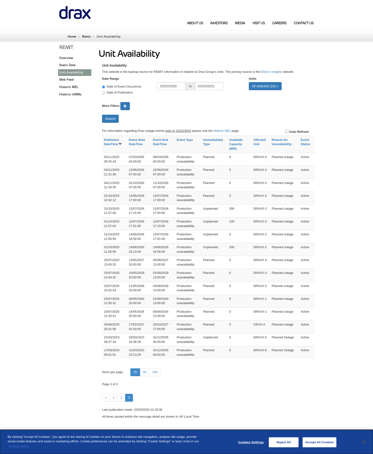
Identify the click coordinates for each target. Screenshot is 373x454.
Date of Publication (117, 92)
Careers (279, 23)
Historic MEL (68, 87)
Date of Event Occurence (121, 87)
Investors (218, 23)
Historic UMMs (70, 94)
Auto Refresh (299, 131)
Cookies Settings (251, 445)
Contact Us (304, 23)
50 (144, 372)
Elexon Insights (271, 72)
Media (240, 23)
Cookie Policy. (19, 449)
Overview (66, 58)
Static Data (67, 65)
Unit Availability (71, 72)
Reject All (284, 445)
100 (154, 372)
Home (72, 36)
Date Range (110, 78)
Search (110, 119)
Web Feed (66, 79)
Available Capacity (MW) (236, 144)
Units (253, 78)
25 (135, 372)
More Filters (111, 106)
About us (195, 23)
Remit (86, 36)
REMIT (66, 47)
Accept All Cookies (319, 445)
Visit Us (258, 23)
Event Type (185, 140)
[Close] (364, 445)
